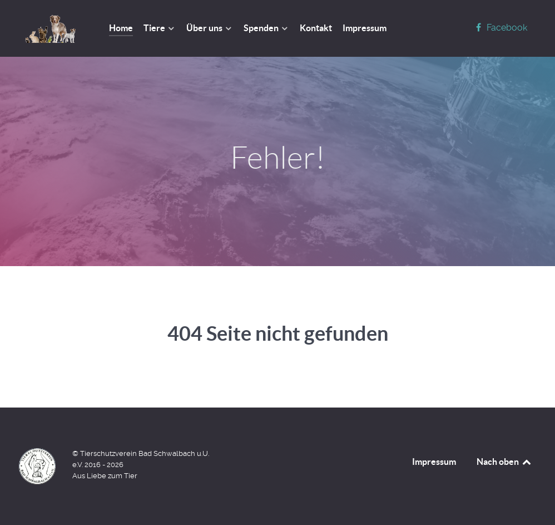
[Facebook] (500, 28)
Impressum (434, 462)
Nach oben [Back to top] (504, 462)
